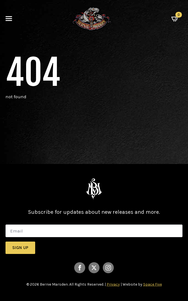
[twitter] (94, 267)
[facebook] (79, 267)
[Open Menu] (8, 18)
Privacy (113, 284)
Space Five (152, 284)
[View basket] (177, 18)
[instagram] (108, 267)
